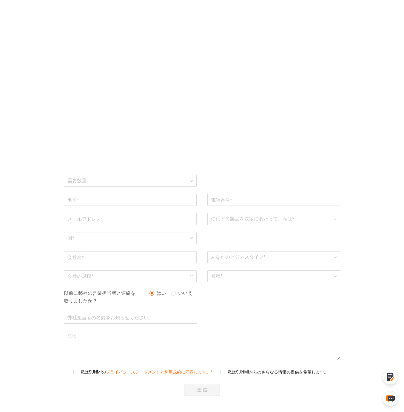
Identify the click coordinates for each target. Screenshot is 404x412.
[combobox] (128, 238)
